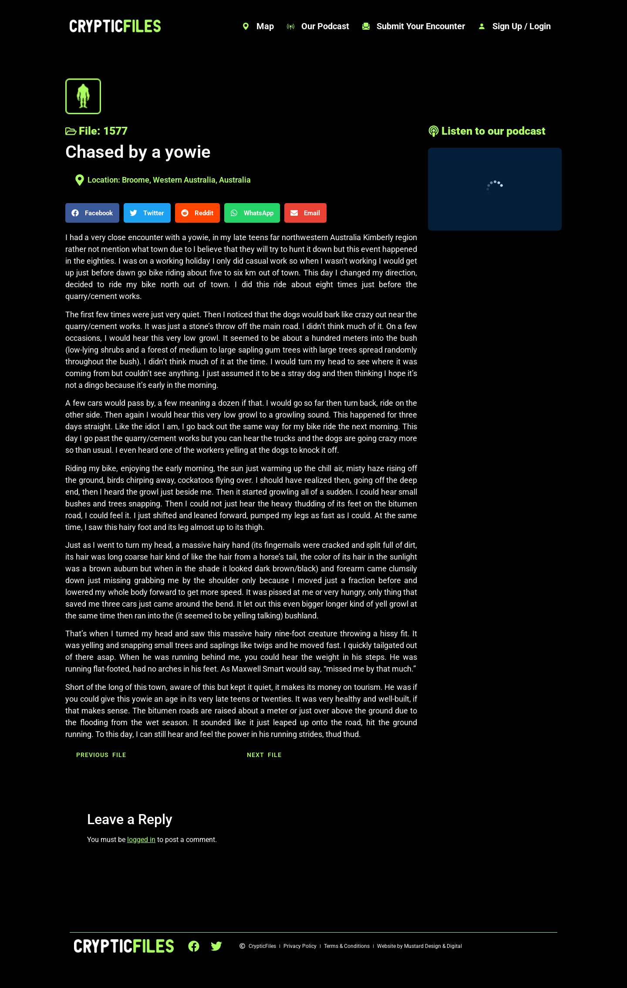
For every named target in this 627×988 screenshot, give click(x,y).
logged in (141, 839)
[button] (92, 213)
